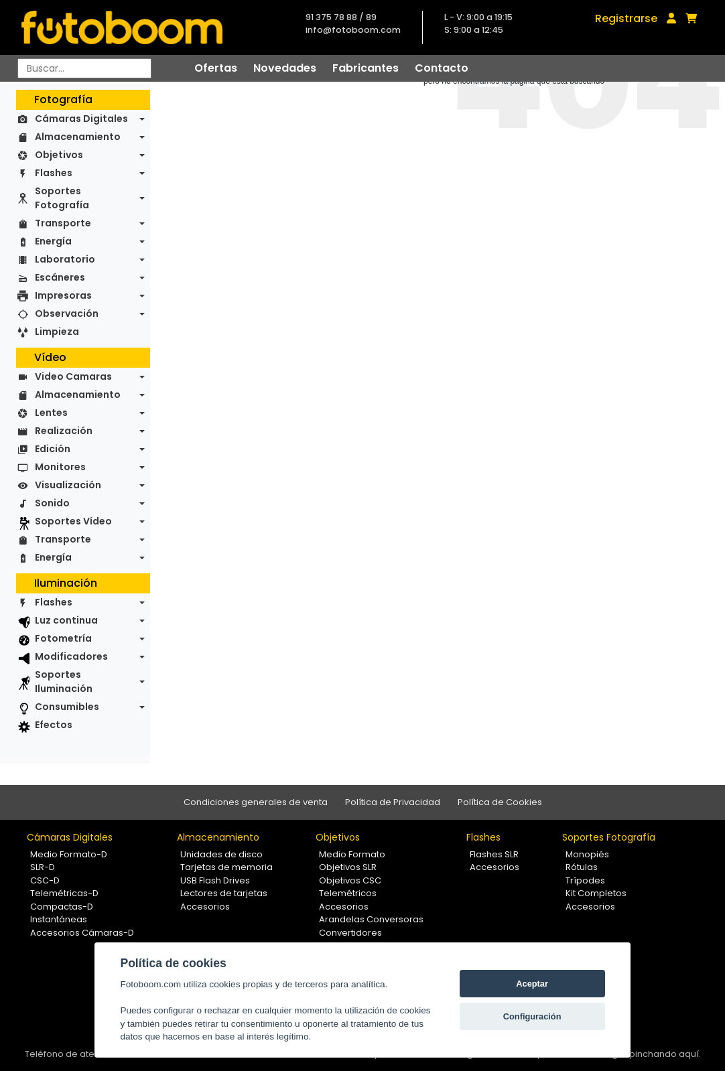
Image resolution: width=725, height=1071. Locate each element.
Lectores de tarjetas (223, 893)
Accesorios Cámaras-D (82, 932)
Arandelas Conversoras (371, 919)
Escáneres (60, 277)
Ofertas (215, 68)
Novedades (284, 68)
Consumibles (67, 706)
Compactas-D (61, 906)
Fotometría (63, 638)
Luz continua (66, 620)
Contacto (441, 68)
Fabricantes (365, 68)
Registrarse (626, 18)
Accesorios (205, 906)
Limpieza (57, 331)
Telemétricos (348, 893)
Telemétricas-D (64, 893)
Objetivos (59, 154)
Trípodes (585, 880)
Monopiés (587, 854)
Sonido (52, 503)
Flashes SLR (494, 854)
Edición (52, 448)
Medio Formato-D (68, 854)
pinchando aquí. (665, 1054)
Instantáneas (58, 919)
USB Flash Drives (215, 880)
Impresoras (63, 295)
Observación (66, 313)
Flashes (53, 173)
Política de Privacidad (392, 802)
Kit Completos (596, 893)
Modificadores (71, 656)
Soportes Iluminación (63, 681)
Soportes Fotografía (62, 198)
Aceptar (532, 984)
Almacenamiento (78, 136)
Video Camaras (73, 376)
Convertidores (350, 932)
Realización (63, 430)
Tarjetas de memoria (226, 867)
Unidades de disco (221, 854)
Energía (53, 241)
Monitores (60, 467)
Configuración (532, 1016)
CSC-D (45, 880)
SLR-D (42, 867)
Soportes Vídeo (73, 521)
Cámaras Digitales (81, 118)
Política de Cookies (500, 802)
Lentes (51, 412)
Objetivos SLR (348, 867)
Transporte (63, 223)
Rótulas (582, 867)
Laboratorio (65, 259)
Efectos (53, 724)
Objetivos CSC (350, 880)
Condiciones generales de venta (256, 802)
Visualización (68, 485)
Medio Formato (352, 854)
